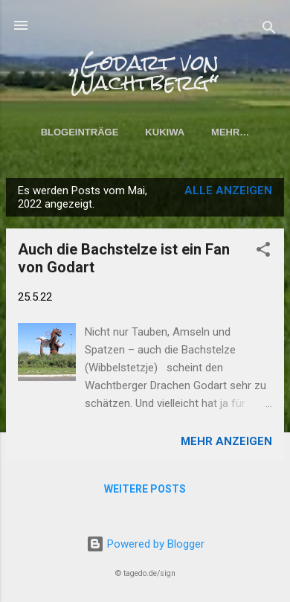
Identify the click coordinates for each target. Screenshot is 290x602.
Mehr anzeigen (226, 441)
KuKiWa (164, 132)
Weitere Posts (145, 489)
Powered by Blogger (145, 544)
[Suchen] (269, 30)
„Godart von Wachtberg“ (145, 72)
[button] (263, 251)
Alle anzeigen (228, 190)
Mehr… (230, 132)
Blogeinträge (80, 132)
